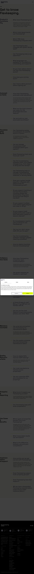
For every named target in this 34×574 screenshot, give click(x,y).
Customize (17, 293)
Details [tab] (17, 282)
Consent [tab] (6, 282)
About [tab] (28, 282)
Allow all (27, 293)
